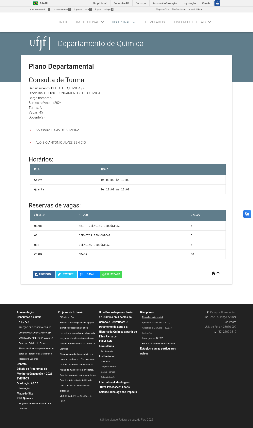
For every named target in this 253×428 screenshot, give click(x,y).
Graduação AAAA (27, 383)
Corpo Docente (108, 366)
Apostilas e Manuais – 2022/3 (157, 328)
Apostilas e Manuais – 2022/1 (157, 322)
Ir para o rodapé (104, 9)
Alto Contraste (179, 9)
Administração (108, 377)
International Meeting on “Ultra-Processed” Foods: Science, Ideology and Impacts (118, 387)
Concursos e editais (189, 22)
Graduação (24, 388)
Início (63, 22)
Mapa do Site (162, 9)
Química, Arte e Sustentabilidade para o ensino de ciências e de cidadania (76, 385)
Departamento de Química (101, 43)
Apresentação (25, 312)
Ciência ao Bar (67, 317)
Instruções (147, 333)
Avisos (144, 353)
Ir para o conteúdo (40, 9)
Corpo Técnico (108, 372)
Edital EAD (24, 322)
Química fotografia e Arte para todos (78, 375)
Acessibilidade (195, 9)
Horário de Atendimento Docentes (158, 343)
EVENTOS (23, 378)
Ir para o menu (62, 9)
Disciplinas (121, 22)
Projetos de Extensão (71, 312)
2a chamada (107, 351)
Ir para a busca (83, 9)
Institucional (87, 22)
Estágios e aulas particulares (158, 348)
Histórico (105, 361)
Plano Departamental (152, 317)
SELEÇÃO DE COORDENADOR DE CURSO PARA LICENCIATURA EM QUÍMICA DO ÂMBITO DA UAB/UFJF (36, 332)
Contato (22, 364)
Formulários (154, 22)
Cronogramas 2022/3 (152, 338)
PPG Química (25, 398)
